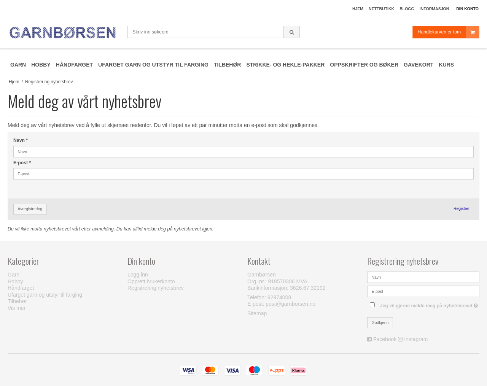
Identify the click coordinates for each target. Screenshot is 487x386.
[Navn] (423, 277)
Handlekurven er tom (448, 32)
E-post (22, 162)
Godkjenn (380, 322)
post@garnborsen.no (290, 304)
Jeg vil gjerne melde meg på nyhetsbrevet (429, 304)
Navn (20, 140)
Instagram (416, 339)
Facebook (384, 339)
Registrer (462, 208)
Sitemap (257, 313)
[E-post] (423, 291)
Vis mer (16, 308)
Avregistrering (30, 209)
